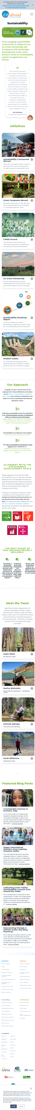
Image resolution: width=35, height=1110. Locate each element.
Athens (3, 1036)
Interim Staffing (5, 1005)
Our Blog (22, 1018)
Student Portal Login (7, 989)
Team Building (5, 1011)
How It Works (5, 969)
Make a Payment (6, 992)
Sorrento (12, 1050)
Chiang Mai (3, 1045)
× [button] (31, 1088)
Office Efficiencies (6, 1014)
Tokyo (12, 1056)
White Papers (23, 966)
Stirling (12, 1053)
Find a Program (5, 963)
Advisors (23, 961)
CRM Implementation (7, 1026)
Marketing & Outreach (7, 1020)
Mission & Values (24, 1002)
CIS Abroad (24, 1000)
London (12, 1036)
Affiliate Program (24, 979)
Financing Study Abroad (8, 979)
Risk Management (25, 976)
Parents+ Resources (7, 986)
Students (5, 961)
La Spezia (3, 1055)
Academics (23, 969)
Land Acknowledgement (25, 1015)
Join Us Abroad (24, 982)
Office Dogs (23, 1008)
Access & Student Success (6, 976)
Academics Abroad (6, 972)
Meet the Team (24, 1005)
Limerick (3, 1058)
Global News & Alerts (25, 985)
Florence (3, 1052)
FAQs (3, 966)
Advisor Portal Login (25, 988)
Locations (5, 1033)
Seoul (11, 1048)
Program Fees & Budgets (6, 983)
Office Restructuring (7, 1017)
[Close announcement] (32, 5)
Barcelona (4, 1042)
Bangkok (4, 1039)
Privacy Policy (27, 1095)
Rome (12, 1042)
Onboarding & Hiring (7, 1008)
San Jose (12, 1045)
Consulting (5, 1000)
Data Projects (5, 1023)
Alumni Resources (25, 1011)
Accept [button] (13, 1106)
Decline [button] (21, 1106)
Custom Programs (25, 963)
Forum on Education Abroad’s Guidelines (15, 504)
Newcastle (12, 1039)
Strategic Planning (6, 1002)
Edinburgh (4, 1049)
